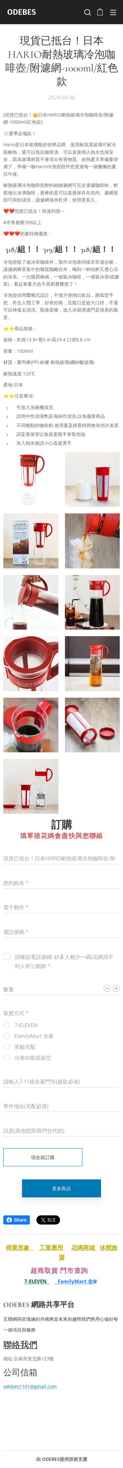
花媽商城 (83, 1247)
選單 (113, 12)
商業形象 (20, 1247)
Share (17, 1220)
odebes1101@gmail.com (30, 1387)
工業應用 (52, 1247)
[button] (86, 12)
